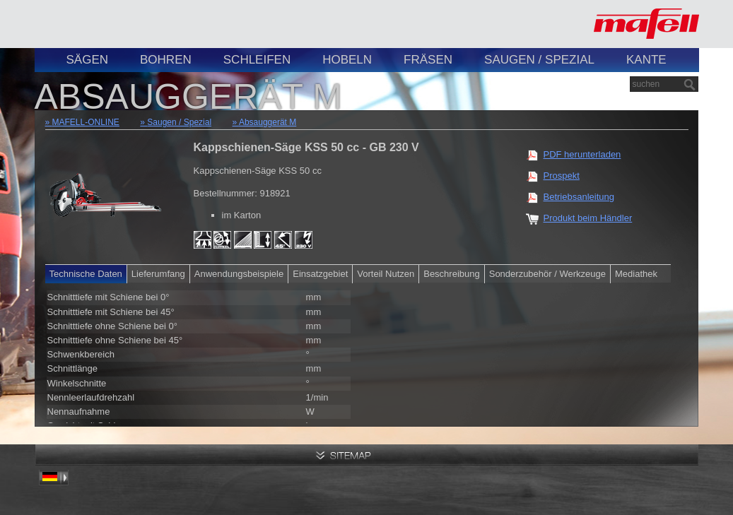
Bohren (166, 59)
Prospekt (562, 175)
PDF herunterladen (582, 154)
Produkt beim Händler (588, 218)
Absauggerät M (267, 122)
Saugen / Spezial (539, 59)
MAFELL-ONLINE (85, 122)
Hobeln (347, 59)
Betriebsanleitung (579, 196)
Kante (646, 59)
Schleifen (257, 59)
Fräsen (428, 59)
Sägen (87, 59)
